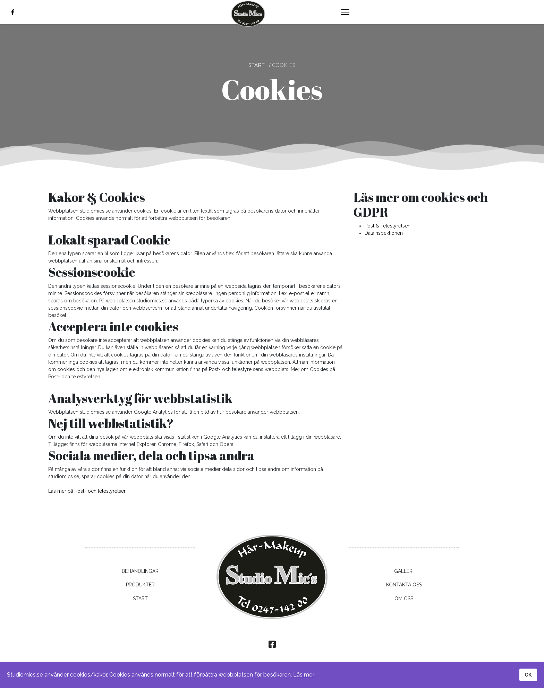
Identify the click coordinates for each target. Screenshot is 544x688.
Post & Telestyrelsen (387, 226)
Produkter (140, 584)
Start (140, 598)
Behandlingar (140, 571)
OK (528, 675)
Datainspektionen (384, 233)
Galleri (404, 571)
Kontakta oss (404, 584)
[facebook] (13, 12)
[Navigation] (345, 12)
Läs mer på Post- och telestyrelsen (87, 491)
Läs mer (303, 674)
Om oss (403, 598)
